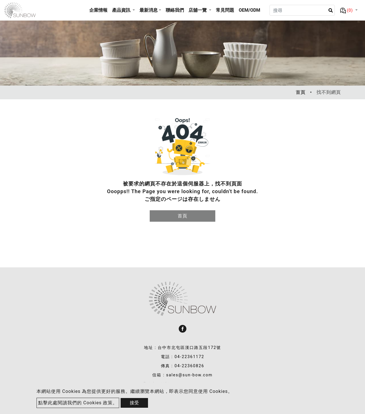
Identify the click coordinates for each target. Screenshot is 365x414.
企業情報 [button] (98, 10)
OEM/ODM (249, 10)
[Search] (302, 10)
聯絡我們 (175, 10)
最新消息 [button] (148, 10)
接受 (134, 402)
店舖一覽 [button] (198, 10)
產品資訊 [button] (121, 10)
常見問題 (225, 10)
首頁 (300, 92)
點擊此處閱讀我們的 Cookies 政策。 (77, 402)
